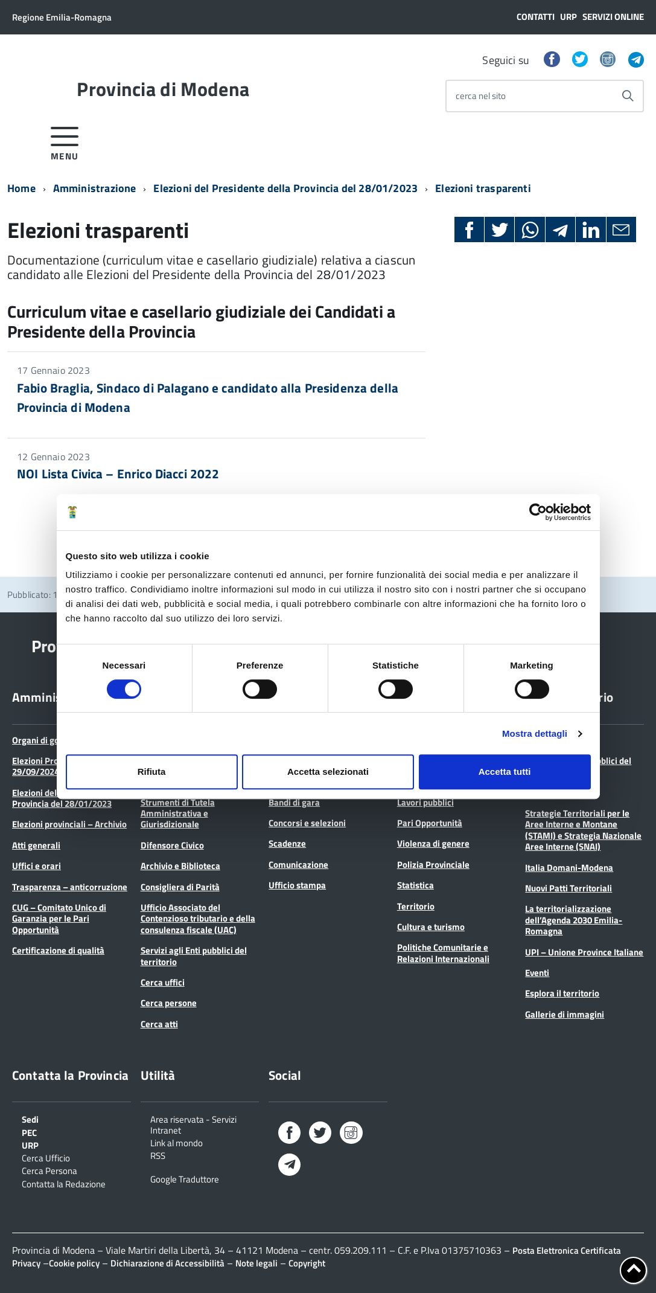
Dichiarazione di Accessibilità (167, 1263)
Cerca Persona (49, 1170)
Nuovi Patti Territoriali (568, 888)
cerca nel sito (481, 96)
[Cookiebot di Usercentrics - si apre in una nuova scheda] (538, 512)
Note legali (256, 1263)
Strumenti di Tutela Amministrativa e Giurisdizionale (178, 813)
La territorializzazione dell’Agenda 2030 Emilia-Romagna (573, 920)
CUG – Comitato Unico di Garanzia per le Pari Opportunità (59, 918)
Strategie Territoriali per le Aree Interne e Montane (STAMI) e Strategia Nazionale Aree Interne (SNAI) (583, 829)
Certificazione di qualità (58, 950)
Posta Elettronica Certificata (566, 1250)
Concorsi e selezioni (307, 823)
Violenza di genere (433, 843)
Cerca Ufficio (46, 1157)
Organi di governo (46, 740)
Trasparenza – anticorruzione (69, 887)
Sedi (30, 1118)
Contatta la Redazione (64, 1183)
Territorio (416, 906)
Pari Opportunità (429, 823)
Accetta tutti (505, 771)
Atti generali (36, 845)
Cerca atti (159, 1024)
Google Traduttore (184, 1178)
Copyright (306, 1263)
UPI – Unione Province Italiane (584, 952)
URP (568, 17)
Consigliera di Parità (180, 887)
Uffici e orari (36, 866)
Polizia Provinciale (433, 864)
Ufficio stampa (297, 885)
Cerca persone (169, 1003)
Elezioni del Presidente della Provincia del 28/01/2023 (285, 188)
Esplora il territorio (562, 993)
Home (21, 188)
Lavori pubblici (425, 802)
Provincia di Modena (163, 88)
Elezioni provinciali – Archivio (69, 824)
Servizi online (613, 17)
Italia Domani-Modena (569, 867)
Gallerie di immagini (564, 1014)
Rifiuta (152, 771)
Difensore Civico (172, 845)
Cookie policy (74, 1263)
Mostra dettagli (534, 733)
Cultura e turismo (431, 927)
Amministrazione (94, 188)
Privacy (26, 1263)
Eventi (537, 973)
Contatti (536, 17)
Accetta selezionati (328, 771)
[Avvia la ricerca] (628, 96)
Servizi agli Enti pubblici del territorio (194, 955)
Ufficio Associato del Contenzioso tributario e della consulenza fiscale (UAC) (198, 918)
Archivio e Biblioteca (180, 866)
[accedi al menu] (65, 141)
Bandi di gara (294, 802)
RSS (157, 1155)
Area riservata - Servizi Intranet (193, 1123)
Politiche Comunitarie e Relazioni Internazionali (443, 952)
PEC (29, 1132)
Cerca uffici (163, 982)
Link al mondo (176, 1142)
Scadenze (287, 843)
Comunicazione (298, 864)
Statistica (415, 885)
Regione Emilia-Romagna (62, 17)
